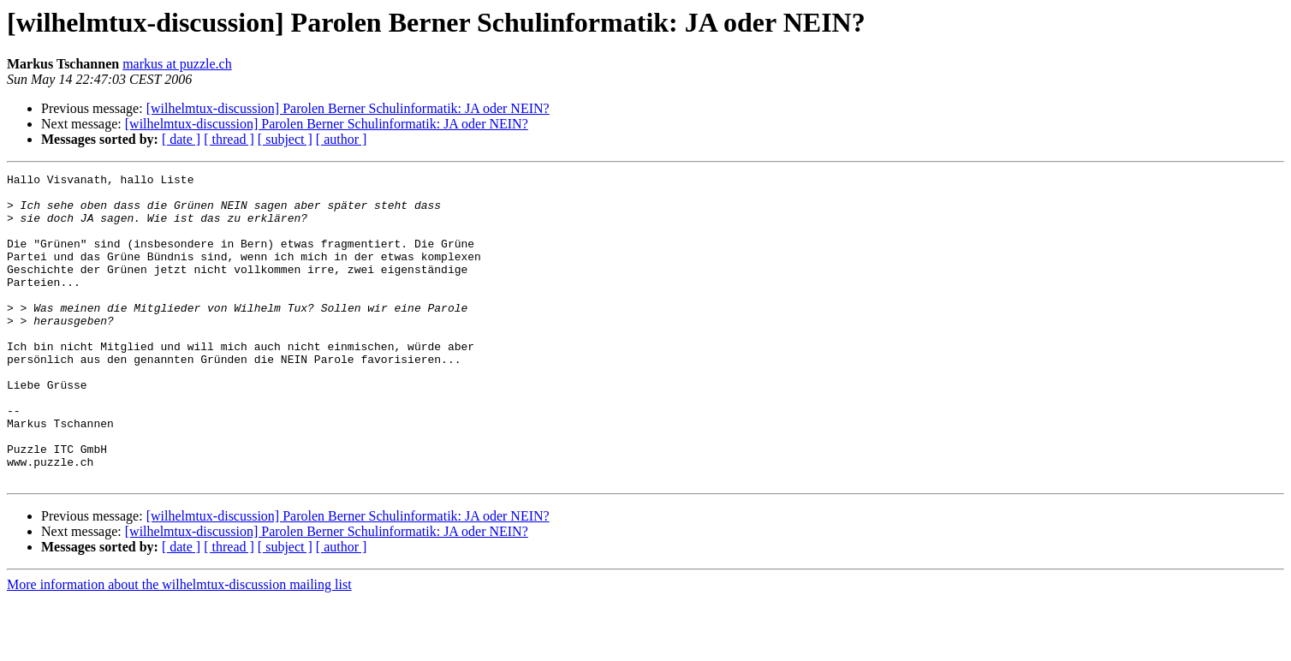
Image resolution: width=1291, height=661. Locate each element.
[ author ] (341, 139)
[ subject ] (285, 139)
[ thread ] (229, 139)
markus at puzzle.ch (177, 64)
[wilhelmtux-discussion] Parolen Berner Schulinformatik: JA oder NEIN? (348, 108)
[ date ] (181, 139)
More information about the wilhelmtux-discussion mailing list (179, 646)
